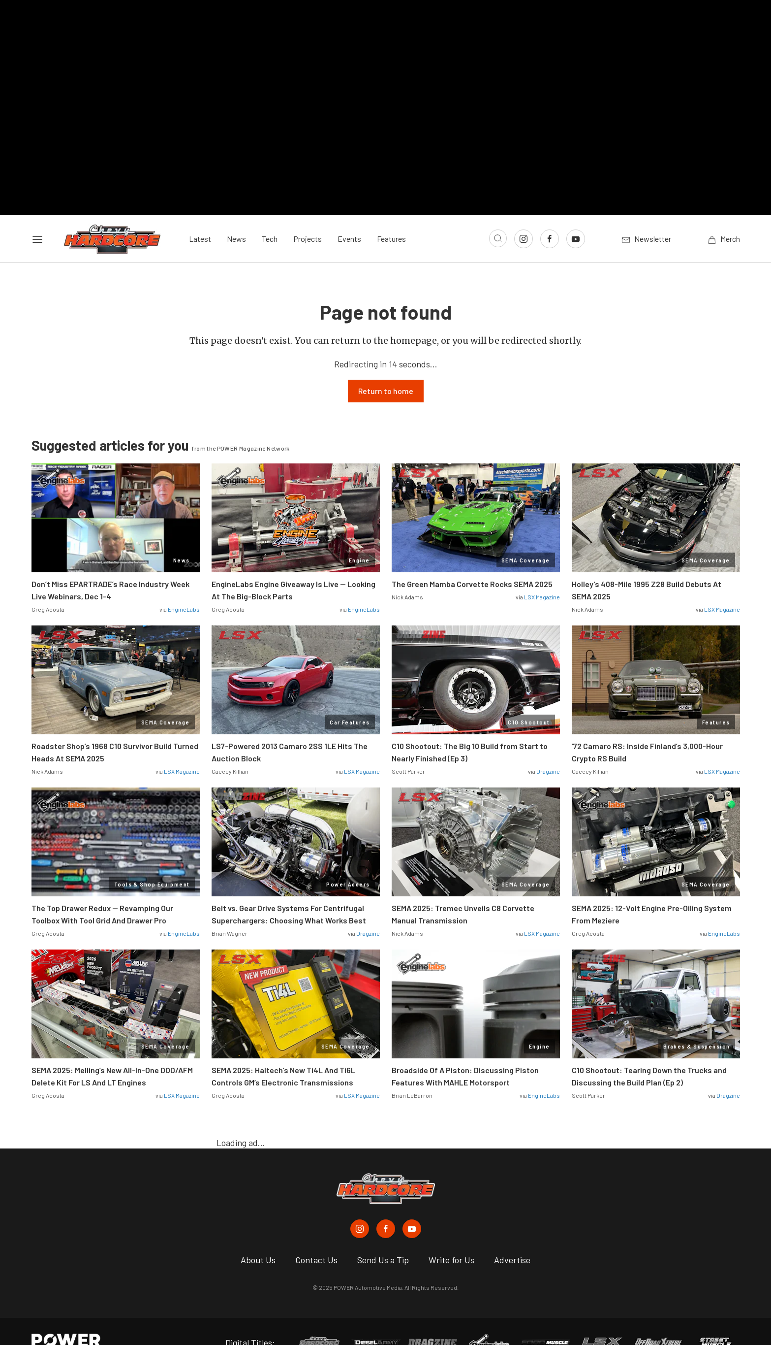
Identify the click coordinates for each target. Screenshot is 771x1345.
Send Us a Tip (383, 1237)
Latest (200, 216)
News (236, 216)
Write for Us (451, 1237)
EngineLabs (184, 587)
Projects (307, 216)
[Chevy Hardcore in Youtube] (411, 1206)
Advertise (512, 1237)
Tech (270, 216)
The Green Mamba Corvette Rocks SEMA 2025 (472, 561)
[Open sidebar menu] (37, 216)
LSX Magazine (542, 574)
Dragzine (548, 749)
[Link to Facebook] (549, 216)
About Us (258, 1237)
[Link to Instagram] (523, 216)
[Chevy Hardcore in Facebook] (385, 1206)
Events (349, 216)
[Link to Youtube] (575, 216)
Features (391, 216)
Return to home (385, 368)
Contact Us (316, 1237)
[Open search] (498, 216)
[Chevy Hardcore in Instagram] (359, 1206)
